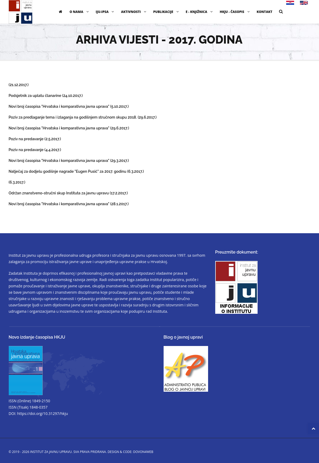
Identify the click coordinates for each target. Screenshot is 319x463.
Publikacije (166, 12)
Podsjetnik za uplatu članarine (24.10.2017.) (46, 95)
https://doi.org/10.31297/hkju (42, 413)
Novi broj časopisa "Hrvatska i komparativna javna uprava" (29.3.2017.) (69, 160)
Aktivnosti (134, 12)
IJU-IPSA (105, 12)
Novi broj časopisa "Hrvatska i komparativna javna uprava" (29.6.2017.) (69, 128)
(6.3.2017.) (17, 182)
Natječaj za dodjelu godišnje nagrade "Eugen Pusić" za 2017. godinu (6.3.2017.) (76, 171)
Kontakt (264, 12)
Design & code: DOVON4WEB (130, 452)
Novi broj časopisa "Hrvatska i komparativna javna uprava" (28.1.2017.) (69, 204)
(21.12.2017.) (19, 85)
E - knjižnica (200, 12)
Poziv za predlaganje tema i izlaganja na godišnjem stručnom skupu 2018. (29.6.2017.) (83, 117)
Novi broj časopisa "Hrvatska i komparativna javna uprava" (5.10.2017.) (69, 106)
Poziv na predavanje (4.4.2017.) (35, 150)
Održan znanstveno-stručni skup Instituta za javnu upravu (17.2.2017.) (68, 193)
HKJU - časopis (235, 12)
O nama (80, 12)
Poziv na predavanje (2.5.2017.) (35, 139)
